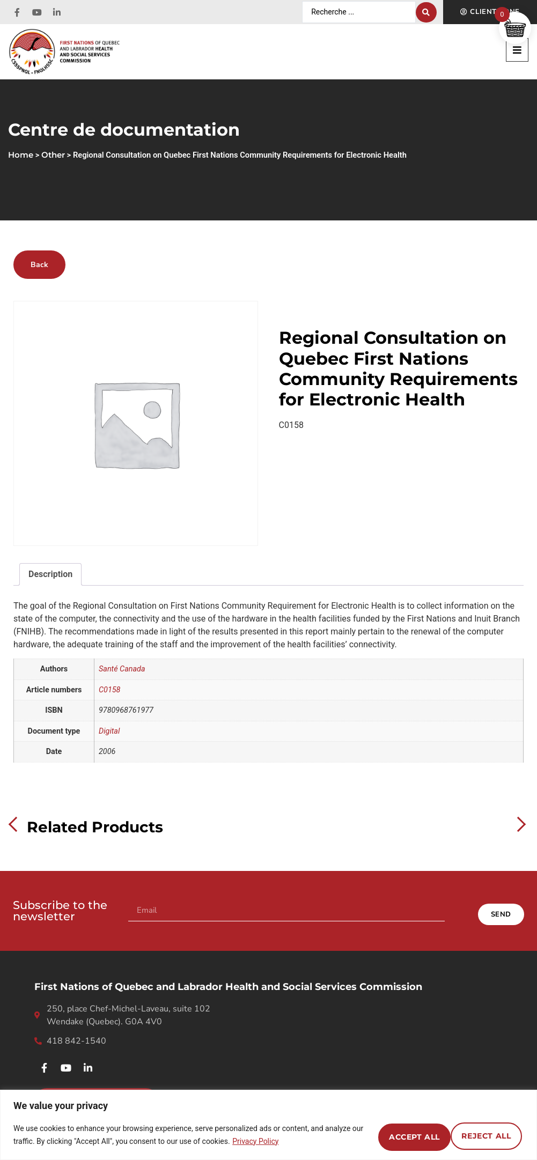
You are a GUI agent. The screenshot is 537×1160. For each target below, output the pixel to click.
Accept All (479, 1135)
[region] (268, 1125)
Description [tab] (50, 574)
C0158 (109, 689)
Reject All (389, 1135)
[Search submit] (426, 12)
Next (518, 824)
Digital (109, 731)
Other (53, 155)
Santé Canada (122, 669)
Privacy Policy (296, 1141)
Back (39, 265)
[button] (517, 50)
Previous (16, 824)
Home (20, 155)
